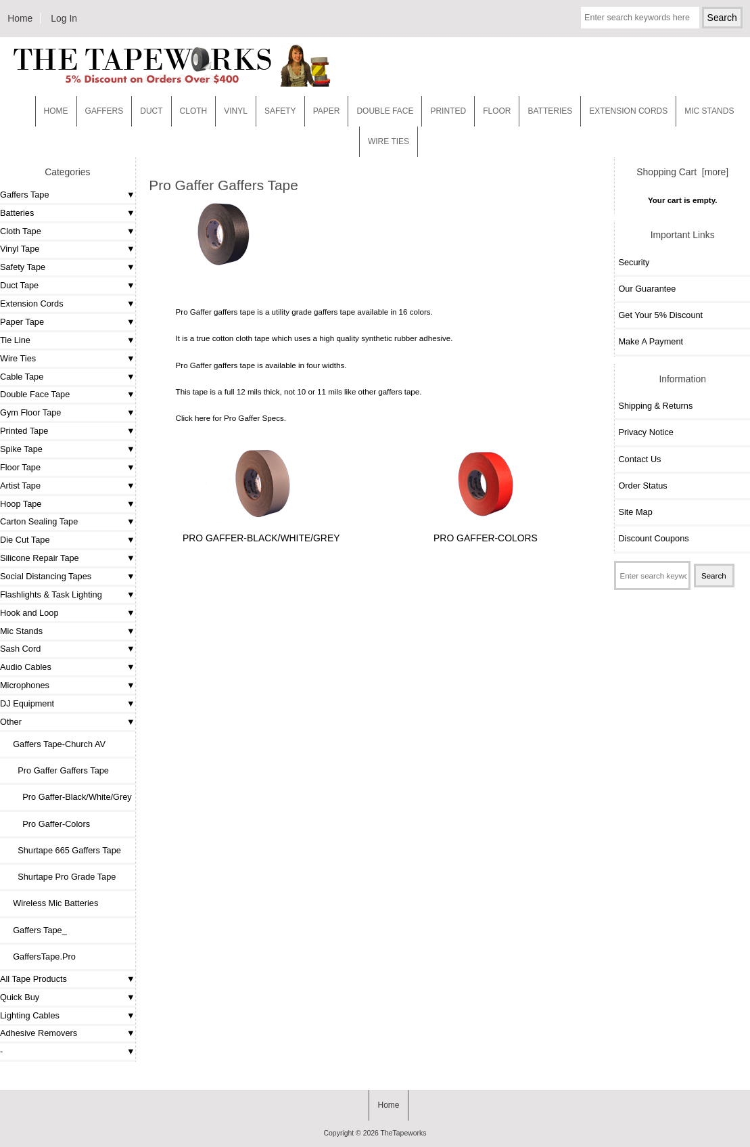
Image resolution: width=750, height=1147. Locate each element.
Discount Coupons (653, 538)
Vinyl (236, 111)
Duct (151, 111)
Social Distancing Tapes (45, 576)
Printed (448, 111)
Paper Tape (22, 322)
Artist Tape (20, 485)
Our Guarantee (647, 289)
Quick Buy (19, 997)
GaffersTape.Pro (39, 956)
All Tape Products (33, 979)
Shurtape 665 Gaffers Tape (62, 850)
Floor (497, 111)
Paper (326, 111)
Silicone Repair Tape (39, 558)
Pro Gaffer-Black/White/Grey (67, 797)
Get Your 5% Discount (660, 315)
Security (633, 262)
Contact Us (639, 459)
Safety (280, 111)
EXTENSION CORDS (628, 111)
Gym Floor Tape (30, 412)
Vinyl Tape (19, 249)
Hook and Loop (29, 613)
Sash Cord (20, 649)
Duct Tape (19, 285)
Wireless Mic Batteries (50, 903)
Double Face (384, 111)
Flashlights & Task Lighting (51, 594)
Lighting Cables (30, 1015)
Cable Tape (21, 377)
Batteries (550, 111)
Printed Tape (24, 431)
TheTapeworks (404, 1133)
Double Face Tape (35, 394)
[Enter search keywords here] (640, 17)
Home (19, 18)
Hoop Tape (20, 504)
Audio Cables (25, 667)
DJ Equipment (27, 703)
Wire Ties (18, 358)
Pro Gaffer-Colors (46, 824)
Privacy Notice (645, 432)
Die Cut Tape (24, 540)
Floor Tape (20, 467)
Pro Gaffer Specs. (255, 417)
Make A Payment (650, 341)
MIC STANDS (709, 111)
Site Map (635, 512)
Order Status (642, 485)
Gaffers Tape (24, 194)
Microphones (24, 685)
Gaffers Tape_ (35, 930)
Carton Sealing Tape (39, 521)
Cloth (194, 111)
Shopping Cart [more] (682, 171)
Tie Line (15, 340)
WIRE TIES (388, 141)
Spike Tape (21, 449)
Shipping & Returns (655, 406)
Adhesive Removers (38, 1033)
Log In (64, 18)
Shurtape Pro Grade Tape (59, 877)
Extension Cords (32, 303)
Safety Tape (22, 267)
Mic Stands (21, 631)
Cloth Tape (20, 231)
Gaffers (104, 111)
